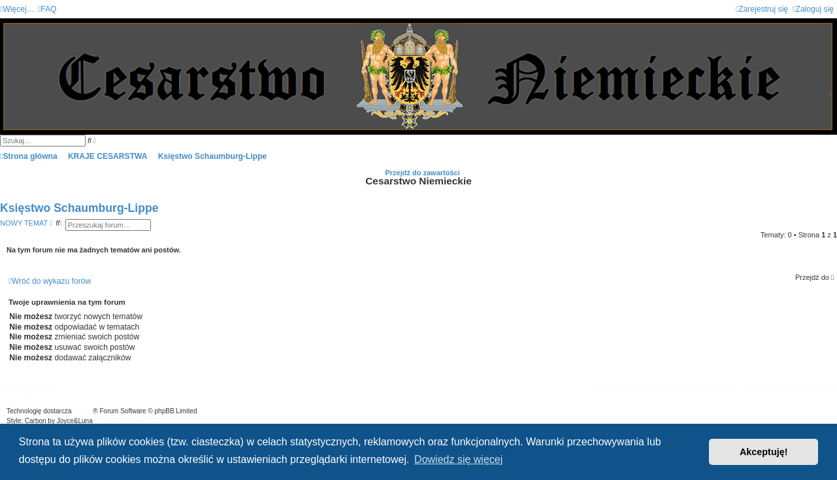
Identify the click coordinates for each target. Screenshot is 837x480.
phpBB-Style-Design (124, 420)
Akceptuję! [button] (764, 452)
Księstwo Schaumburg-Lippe (79, 207)
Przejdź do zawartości (422, 173)
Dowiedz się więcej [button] (458, 459)
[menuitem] (47, 9)
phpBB (83, 411)
